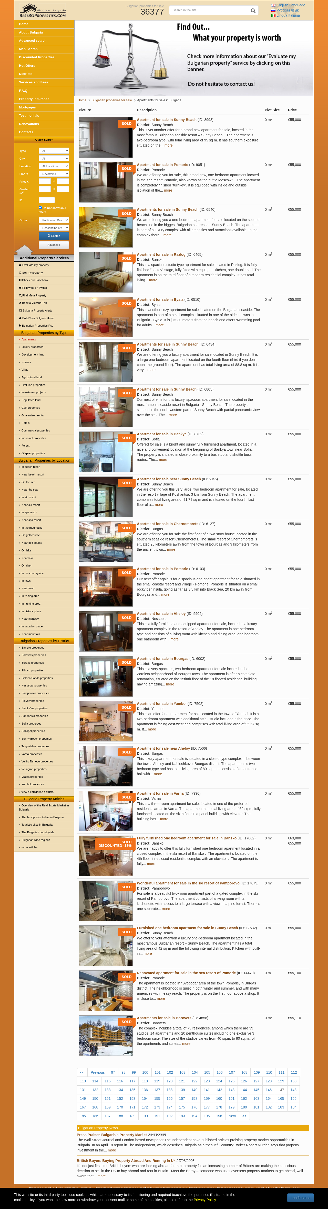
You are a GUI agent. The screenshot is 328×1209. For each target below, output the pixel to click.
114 (95, 1081)
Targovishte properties (35, 746)
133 (107, 1090)
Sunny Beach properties (37, 738)
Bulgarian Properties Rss (36, 325)
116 (120, 1081)
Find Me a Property (32, 295)
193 (182, 1116)
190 (145, 1116)
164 (269, 1098)
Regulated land (31, 400)
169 (107, 1107)
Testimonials (29, 115)
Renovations (29, 124)
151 (107, 1098)
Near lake (28, 558)
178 (219, 1107)
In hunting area (31, 603)
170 (120, 1107)
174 (169, 1107)
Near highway (30, 618)
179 (231, 1107)
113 (83, 1081)
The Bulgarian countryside (38, 832)
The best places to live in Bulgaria (43, 817)
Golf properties (31, 407)
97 (113, 1072)
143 (231, 1090)
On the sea (28, 482)
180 (244, 1107)
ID (20, 200)
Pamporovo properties (35, 693)
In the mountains (32, 527)
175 (182, 1107)
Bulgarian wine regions (36, 839)
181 (256, 1107)
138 (169, 1090)
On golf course (31, 535)
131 (83, 1090)
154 (145, 1098)
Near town (28, 588)
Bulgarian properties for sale (145, 6)
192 (169, 1116)
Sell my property (31, 272)
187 (107, 1116)
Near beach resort (33, 474)
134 (120, 1090)
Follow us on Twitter (33, 287)
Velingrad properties (34, 769)
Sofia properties (31, 723)
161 (231, 1098)
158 (194, 1098)
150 (95, 1098)
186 (95, 1116)
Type (22, 150)
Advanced (54, 244)
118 (145, 1081)
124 (219, 1081)
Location (25, 166)
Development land (33, 354)
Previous (98, 1072)
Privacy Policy (205, 1200)
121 (182, 1081)
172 (145, 1107)
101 (158, 1072)
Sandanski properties (35, 715)
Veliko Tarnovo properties (37, 761)
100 (145, 1072)
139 (182, 1090)
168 (95, 1107)
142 (219, 1090)
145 (256, 1090)
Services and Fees (33, 82)
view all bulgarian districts (38, 791)
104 (195, 1072)
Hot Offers (27, 66)
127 (256, 1081)
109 (257, 1072)
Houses (26, 362)
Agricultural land (32, 377)
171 (132, 1107)
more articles (30, 847)
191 (157, 1116)
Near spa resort (31, 520)
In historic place (31, 611)
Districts (25, 74)
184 (293, 1107)
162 (244, 1098)
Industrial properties (34, 438)
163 (256, 1098)
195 (207, 1116)
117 (132, 1081)
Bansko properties (33, 647)
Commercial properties (36, 430)
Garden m (24, 191)
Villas (25, 369)
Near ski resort (31, 504)
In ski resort (29, 497)
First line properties (34, 384)
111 (281, 1072)
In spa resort (29, 512)
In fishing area (30, 595)
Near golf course (32, 542)
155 (157, 1098)
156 (169, 1098)
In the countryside (33, 573)
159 (207, 1098)
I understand (301, 1198)
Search (54, 235)
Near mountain (31, 634)
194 (194, 1116)
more (169, 145)
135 (132, 1090)
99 (134, 1072)
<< (82, 1072)
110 (269, 1072)
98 (123, 1072)
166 (293, 1098)
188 (120, 1116)
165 (281, 1098)
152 (120, 1098)
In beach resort (31, 466)
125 (231, 1081)
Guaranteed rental (33, 415)
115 (107, 1081)
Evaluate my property (34, 265)
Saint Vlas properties (35, 708)
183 (281, 1107)
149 (83, 1098)
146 (269, 1090)
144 (244, 1090)
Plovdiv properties (33, 700)
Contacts (26, 132)
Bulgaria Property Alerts (35, 310)
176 (194, 1107)
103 (182, 1072)
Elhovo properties (33, 670)
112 (294, 1072)
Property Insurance (34, 99)
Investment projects (34, 392)
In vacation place (32, 626)
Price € (24, 181)
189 (132, 1116)
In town (26, 580)
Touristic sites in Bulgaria (37, 824)
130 (293, 1081)
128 (269, 1081)
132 (95, 1090)
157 (182, 1098)
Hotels (25, 422)
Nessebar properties (34, 685)
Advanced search (33, 40)
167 (83, 1107)
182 (269, 1107)
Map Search (28, 49)
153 (132, 1098)
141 (207, 1090)
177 (207, 1107)
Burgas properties (33, 662)
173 (157, 1107)
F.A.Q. (23, 91)
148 (293, 1090)
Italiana (285, 15)
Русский (285, 10)
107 (232, 1072)
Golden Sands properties (37, 678)
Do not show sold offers (52, 210)
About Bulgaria (31, 32)
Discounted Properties (37, 57)
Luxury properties (32, 346)
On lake (26, 550)
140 (194, 1090)
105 (207, 1072)
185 (83, 1116)
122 (194, 1081)
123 (207, 1081)
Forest (25, 445)
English (288, 5)
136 (145, 1090)
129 (281, 1081)
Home (23, 24)
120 (169, 1081)
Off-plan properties (33, 453)
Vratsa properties (32, 776)
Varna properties (32, 754)
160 (219, 1098)
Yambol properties (33, 784)
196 (219, 1116)
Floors (23, 173)
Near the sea (30, 489)
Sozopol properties (33, 731)
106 (219, 1072)
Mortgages (27, 107)
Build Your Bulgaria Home (36, 318)
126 (244, 1081)
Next (232, 1116)
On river (27, 565)
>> (244, 1116)
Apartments (29, 339)
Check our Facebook (33, 280)
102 (170, 1072)
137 (157, 1090)
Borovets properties (34, 655)
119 (157, 1081)
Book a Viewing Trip (33, 302)
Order (23, 220)
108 (244, 1072)
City (22, 158)
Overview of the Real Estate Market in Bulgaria (44, 807)
